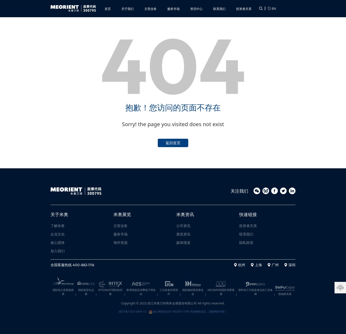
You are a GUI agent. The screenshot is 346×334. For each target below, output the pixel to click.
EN (271, 7)
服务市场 (120, 234)
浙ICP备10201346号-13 (126, 310)
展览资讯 (183, 234)
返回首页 (173, 142)
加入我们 (58, 251)
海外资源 (120, 242)
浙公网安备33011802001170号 (168, 310)
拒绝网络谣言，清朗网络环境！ (214, 310)
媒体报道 (183, 242)
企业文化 (58, 234)
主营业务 (120, 226)
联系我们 (246, 234)
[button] (150, 7)
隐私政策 (246, 242)
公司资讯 (183, 226)
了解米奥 (58, 226)
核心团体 (58, 242)
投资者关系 (248, 226)
